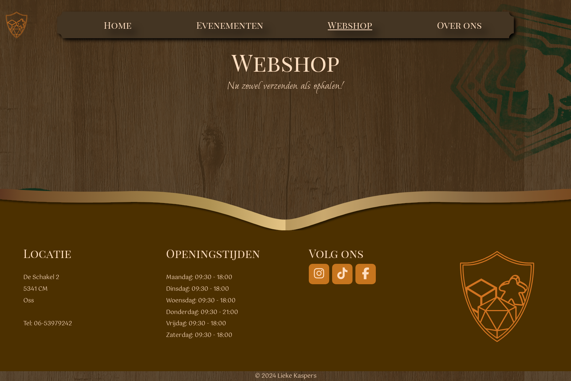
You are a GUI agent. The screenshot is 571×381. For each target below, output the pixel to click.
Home (117, 25)
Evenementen (229, 25)
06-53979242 (53, 324)
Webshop (350, 25)
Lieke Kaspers (296, 376)
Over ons (459, 25)
